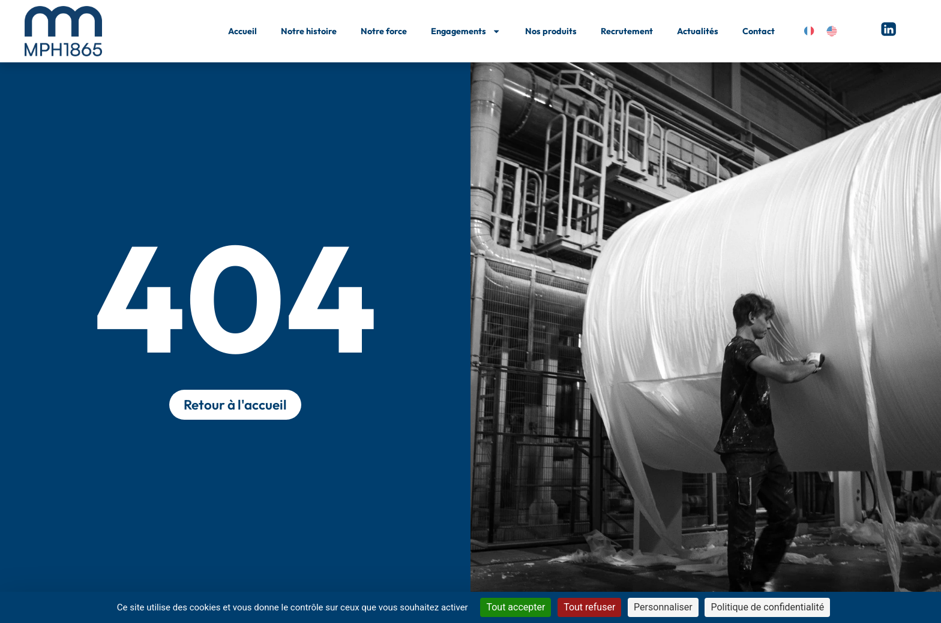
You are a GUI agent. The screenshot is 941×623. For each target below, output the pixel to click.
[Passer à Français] (809, 31)
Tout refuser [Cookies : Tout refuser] (589, 607)
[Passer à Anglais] (831, 31)
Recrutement (627, 31)
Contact (758, 31)
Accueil (242, 31)
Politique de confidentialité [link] (767, 607)
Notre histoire (309, 31)
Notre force (384, 31)
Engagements (466, 31)
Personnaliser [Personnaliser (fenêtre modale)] (663, 607)
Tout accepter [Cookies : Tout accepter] (515, 607)
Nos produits (551, 31)
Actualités (697, 31)
